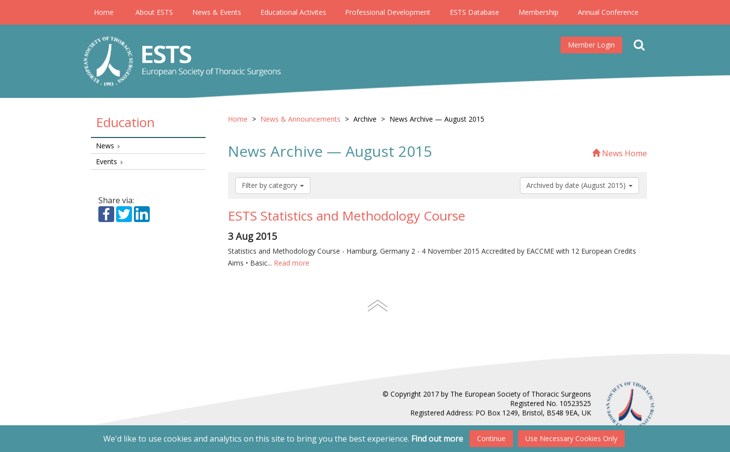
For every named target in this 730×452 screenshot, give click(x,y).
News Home (619, 153)
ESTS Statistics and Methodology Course (346, 216)
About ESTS (154, 12)
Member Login (591, 44)
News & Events (216, 12)
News (108, 145)
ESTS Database (474, 12)
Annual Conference (608, 12)
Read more (291, 263)
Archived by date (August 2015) (579, 185)
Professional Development (387, 12)
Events (110, 161)
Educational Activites (293, 12)
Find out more (437, 438)
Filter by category (273, 185)
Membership (538, 12)
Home (104, 12)
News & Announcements (300, 119)
